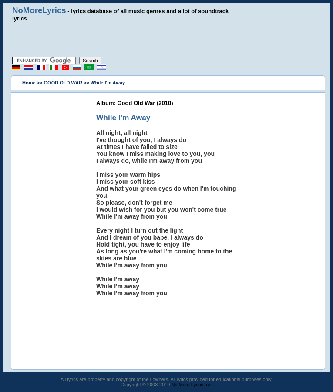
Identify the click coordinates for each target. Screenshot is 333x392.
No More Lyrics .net (192, 384)
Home (29, 82)
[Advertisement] (167, 39)
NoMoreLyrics (39, 10)
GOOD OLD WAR (63, 82)
